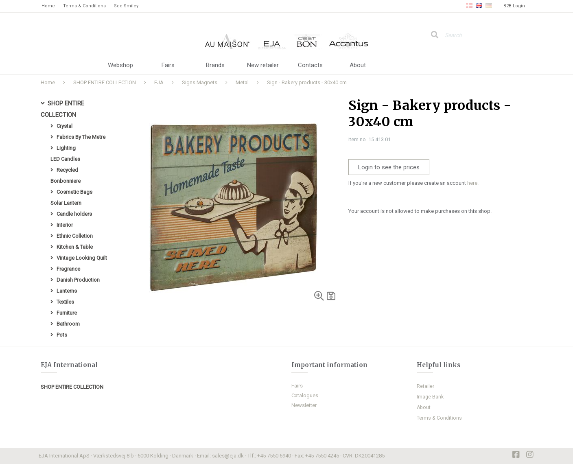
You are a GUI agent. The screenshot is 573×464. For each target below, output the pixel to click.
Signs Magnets (199, 82)
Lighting (66, 148)
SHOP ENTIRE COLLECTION (104, 82)
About (358, 65)
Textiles (65, 302)
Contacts (310, 65)
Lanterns (67, 291)
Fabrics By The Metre (81, 137)
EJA (159, 82)
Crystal (64, 126)
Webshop (120, 65)
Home (48, 6)
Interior (65, 225)
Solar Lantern (65, 203)
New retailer (263, 65)
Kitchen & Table (75, 247)
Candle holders (74, 214)
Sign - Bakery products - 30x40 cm (307, 82)
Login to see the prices (389, 167)
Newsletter (304, 405)
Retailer (425, 386)
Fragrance (68, 269)
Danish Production (78, 280)
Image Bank (430, 397)
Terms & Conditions (84, 6)
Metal (242, 82)
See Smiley (126, 6)
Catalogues (304, 395)
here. (473, 183)
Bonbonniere (65, 181)
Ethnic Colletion (75, 236)
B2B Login (514, 6)
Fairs (168, 65)
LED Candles (65, 159)
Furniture (67, 313)
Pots (62, 335)
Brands (215, 65)
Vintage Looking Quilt (82, 258)
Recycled (67, 170)
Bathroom (68, 324)
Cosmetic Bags (74, 192)
